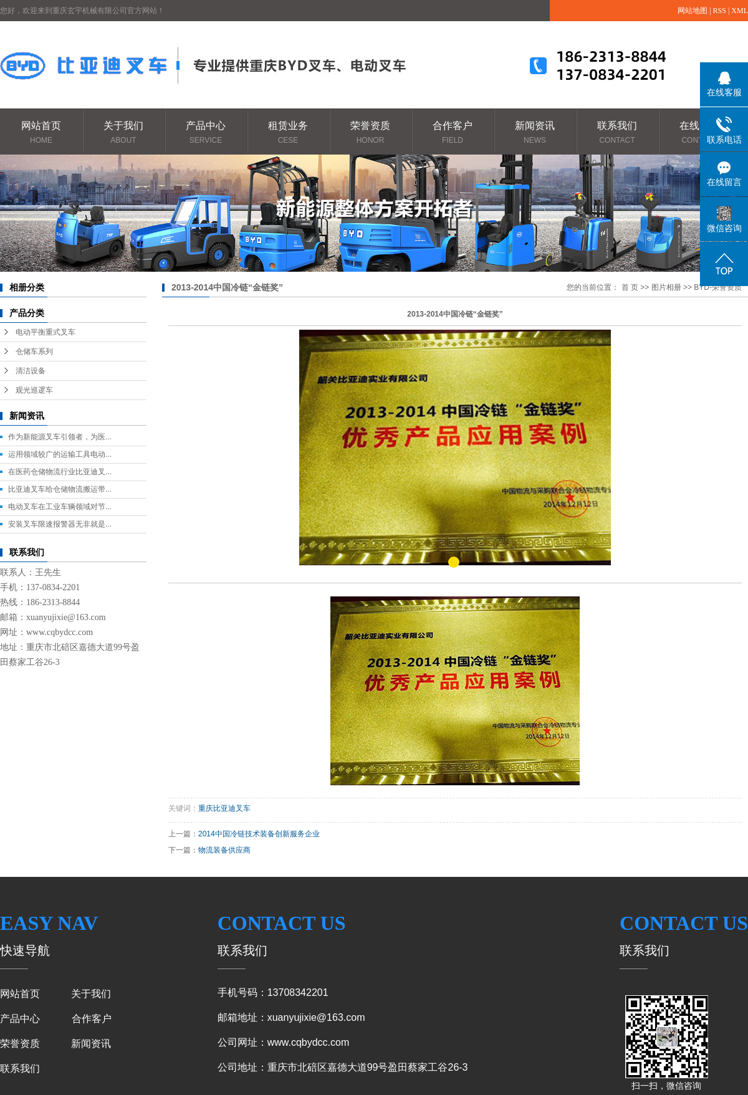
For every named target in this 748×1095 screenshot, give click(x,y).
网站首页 (41, 133)
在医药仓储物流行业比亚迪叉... (60, 471)
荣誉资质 (370, 133)
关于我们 (123, 133)
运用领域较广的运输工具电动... (60, 454)
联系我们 (617, 133)
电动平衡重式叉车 (45, 332)
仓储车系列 (34, 351)
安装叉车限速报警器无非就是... (60, 524)
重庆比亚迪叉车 (224, 808)
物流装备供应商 (224, 850)
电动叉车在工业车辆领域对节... (60, 506)
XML (739, 10)
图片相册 (666, 287)
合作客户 (452, 133)
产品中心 (206, 133)
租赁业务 (288, 133)
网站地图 (692, 10)
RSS (719, 10)
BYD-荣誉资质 (718, 287)
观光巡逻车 (34, 390)
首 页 (629, 287)
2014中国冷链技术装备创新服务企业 (259, 834)
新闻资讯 (535, 133)
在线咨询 (699, 133)
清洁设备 (31, 370)
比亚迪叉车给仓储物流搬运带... (60, 489)
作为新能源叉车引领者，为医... (60, 437)
